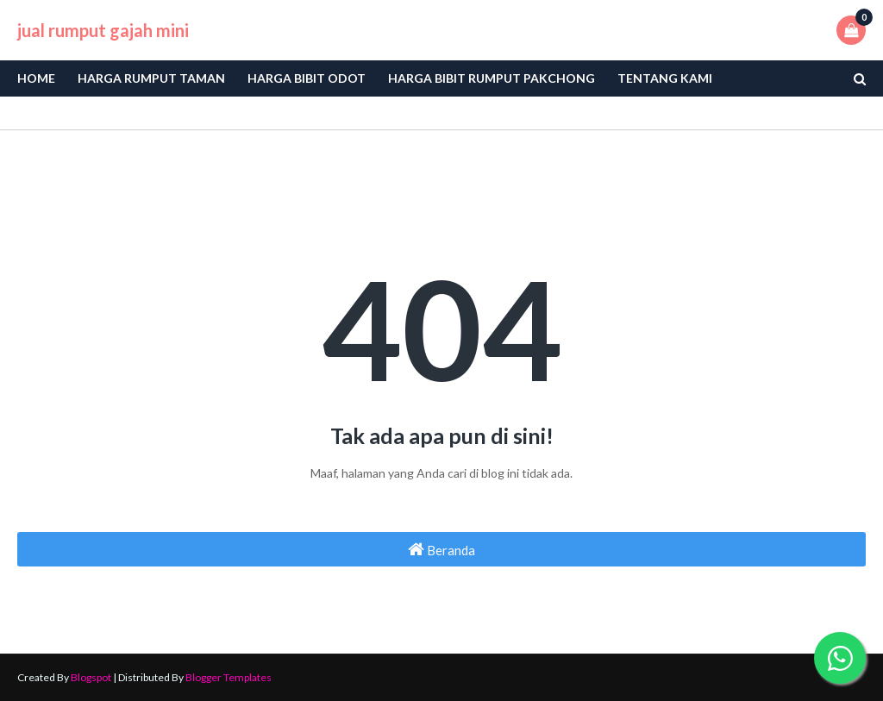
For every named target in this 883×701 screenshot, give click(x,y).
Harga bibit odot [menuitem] (306, 78)
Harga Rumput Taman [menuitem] (151, 78)
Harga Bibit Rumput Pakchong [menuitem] (491, 78)
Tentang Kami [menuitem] (664, 78)
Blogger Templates (228, 677)
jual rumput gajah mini (103, 30)
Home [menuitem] (36, 78)
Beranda (441, 549)
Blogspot (91, 677)
